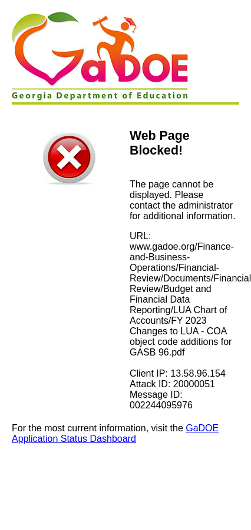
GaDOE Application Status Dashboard (115, 433)
